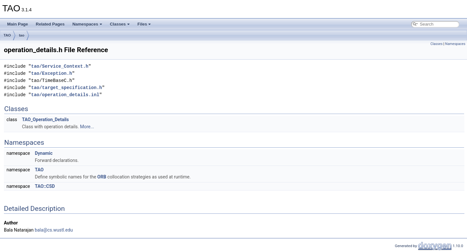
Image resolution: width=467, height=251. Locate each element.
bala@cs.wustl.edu (54, 230)
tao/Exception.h (51, 73)
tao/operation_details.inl (65, 95)
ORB (101, 176)
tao (21, 35)
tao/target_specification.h (66, 88)
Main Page (17, 24)
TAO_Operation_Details (45, 119)
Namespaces (87, 24)
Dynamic (44, 153)
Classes (120, 24)
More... (87, 126)
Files (144, 24)
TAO (7, 35)
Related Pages (50, 24)
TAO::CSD (45, 186)
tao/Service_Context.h (59, 66)
